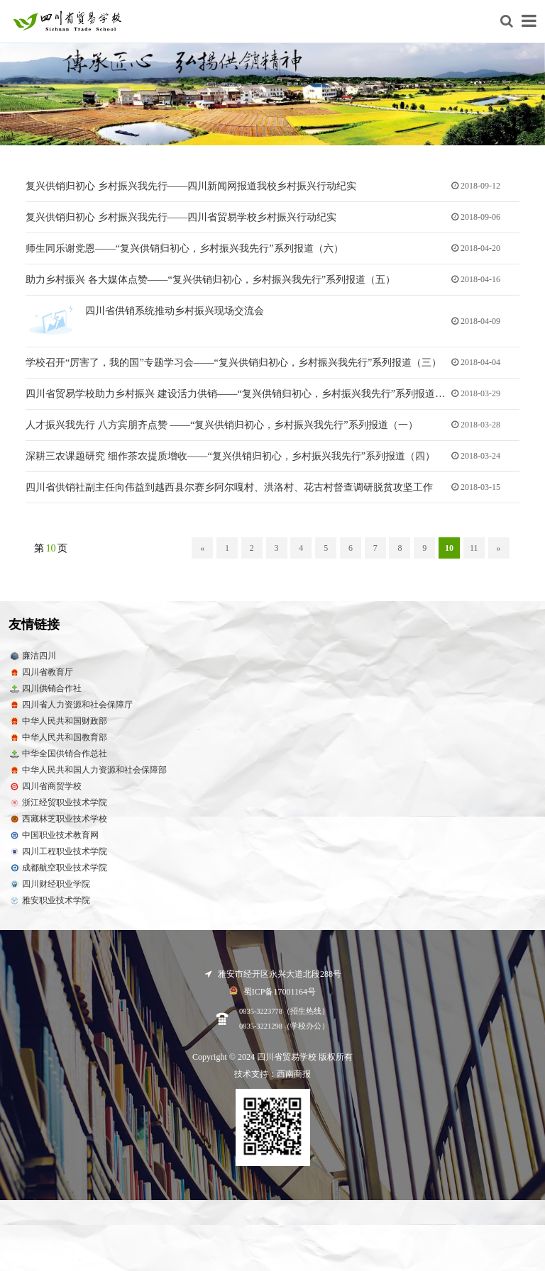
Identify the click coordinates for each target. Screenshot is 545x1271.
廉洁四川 (32, 662)
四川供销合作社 (45, 694)
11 (474, 554)
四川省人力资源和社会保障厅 (71, 711)
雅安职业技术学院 (49, 906)
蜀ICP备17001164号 (272, 996)
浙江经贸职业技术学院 (58, 808)
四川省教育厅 (41, 678)
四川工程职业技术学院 (58, 857)
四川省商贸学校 (45, 792)
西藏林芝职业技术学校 (58, 825)
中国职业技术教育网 (54, 841)
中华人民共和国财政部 (58, 727)
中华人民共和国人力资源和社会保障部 (88, 776)
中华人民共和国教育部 (58, 743)
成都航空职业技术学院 (58, 874)
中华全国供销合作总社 (58, 760)
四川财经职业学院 (49, 890)
